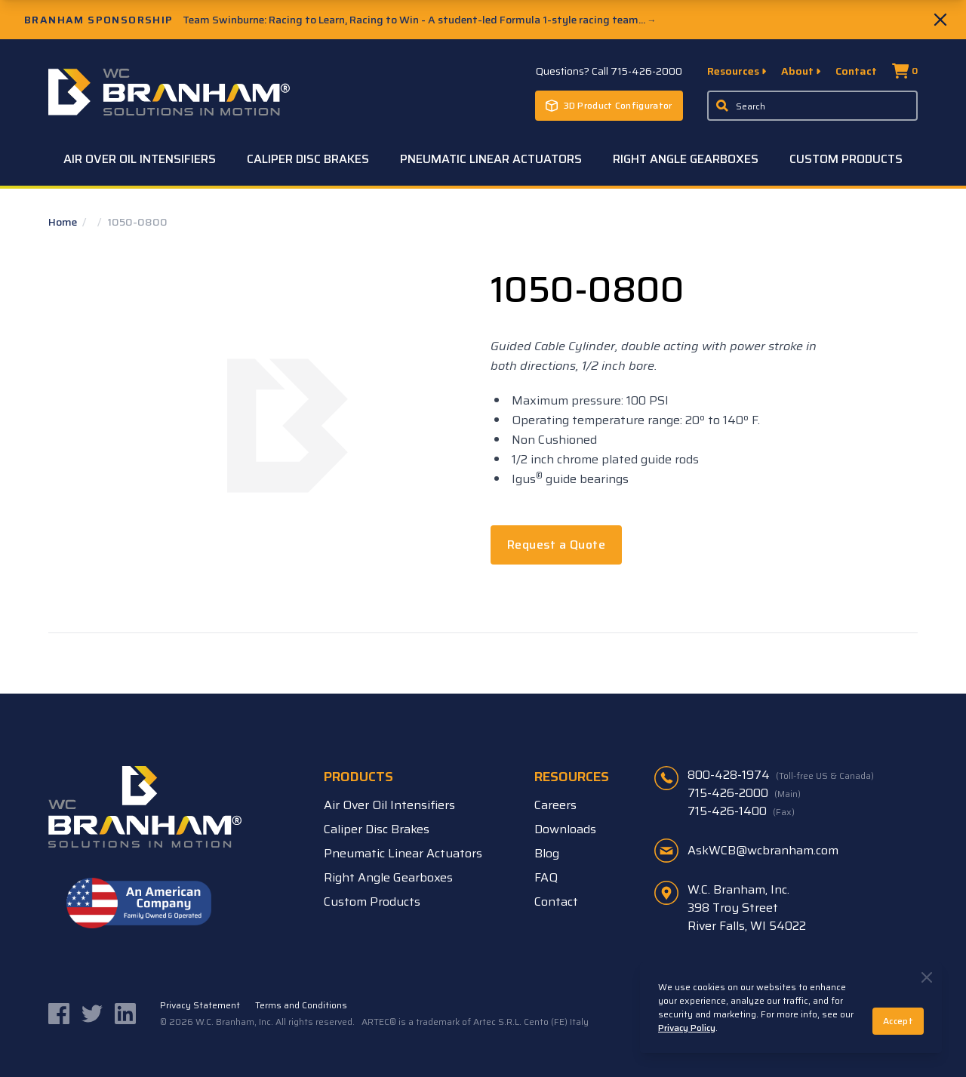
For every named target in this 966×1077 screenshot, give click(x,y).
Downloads (565, 829)
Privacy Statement (200, 1005)
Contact (856, 71)
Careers (555, 804)
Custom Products (846, 158)
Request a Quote (556, 544)
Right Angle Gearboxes (685, 158)
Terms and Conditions (301, 1005)
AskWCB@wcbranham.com (763, 850)
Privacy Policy (686, 1027)
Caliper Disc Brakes (308, 158)
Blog (546, 853)
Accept (898, 1021)
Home (63, 222)
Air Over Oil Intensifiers (139, 158)
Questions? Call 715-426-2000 (609, 70)
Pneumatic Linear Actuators (491, 158)
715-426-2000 (744, 793)
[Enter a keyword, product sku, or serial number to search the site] (812, 106)
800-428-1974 (781, 775)
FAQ (546, 877)
